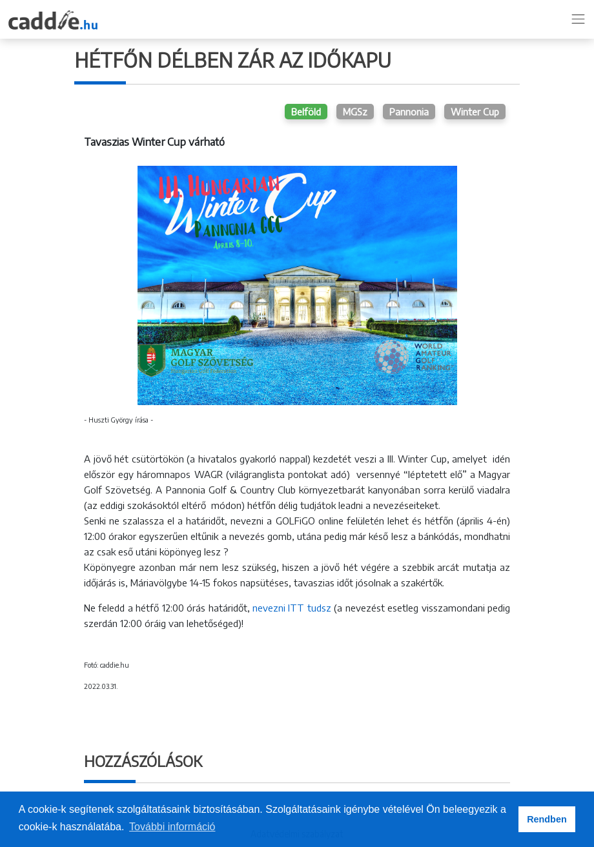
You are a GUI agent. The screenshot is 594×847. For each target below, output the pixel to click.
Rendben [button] (547, 819)
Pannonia (409, 111)
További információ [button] (172, 826)
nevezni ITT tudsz (291, 607)
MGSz (355, 111)
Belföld (306, 111)
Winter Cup (475, 111)
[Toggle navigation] (578, 19)
